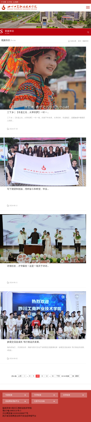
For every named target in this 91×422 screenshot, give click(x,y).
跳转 (77, 376)
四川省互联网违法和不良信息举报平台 (19, 416)
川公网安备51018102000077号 (15, 413)
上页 (20, 376)
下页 (58, 376)
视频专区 (86, 41)
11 (42, 376)
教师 (16, 2)
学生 (10, 2)
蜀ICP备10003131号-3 (11, 411)
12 (47, 376)
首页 (79, 41)
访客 (4, 2)
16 (52, 376)
